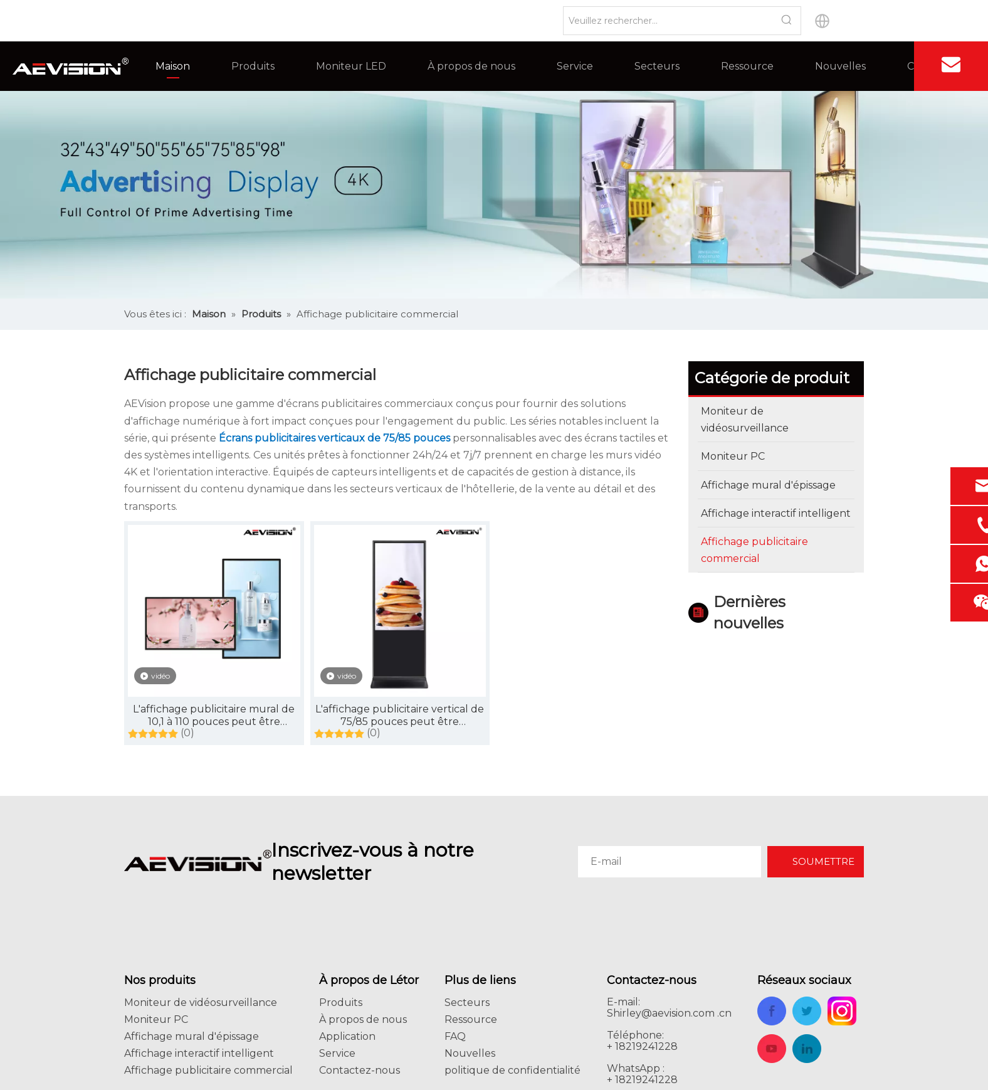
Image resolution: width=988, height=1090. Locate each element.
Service (575, 66)
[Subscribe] (815, 861)
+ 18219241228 (642, 1080)
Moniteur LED (351, 66)
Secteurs (657, 66)
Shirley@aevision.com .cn (669, 1013)
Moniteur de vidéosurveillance (200, 1002)
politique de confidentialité (512, 1070)
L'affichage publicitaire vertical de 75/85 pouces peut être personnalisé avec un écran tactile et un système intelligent (400, 715)
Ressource (747, 66)
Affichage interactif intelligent (199, 1053)
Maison (172, 66)
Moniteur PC (156, 1019)
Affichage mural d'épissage (191, 1036)
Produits (253, 66)
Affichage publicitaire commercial (208, 1070)
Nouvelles (840, 66)
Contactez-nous (359, 1070)
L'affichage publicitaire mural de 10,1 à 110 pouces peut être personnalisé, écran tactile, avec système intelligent (214, 715)
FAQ (455, 1036)
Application (347, 1036)
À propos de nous (471, 66)
